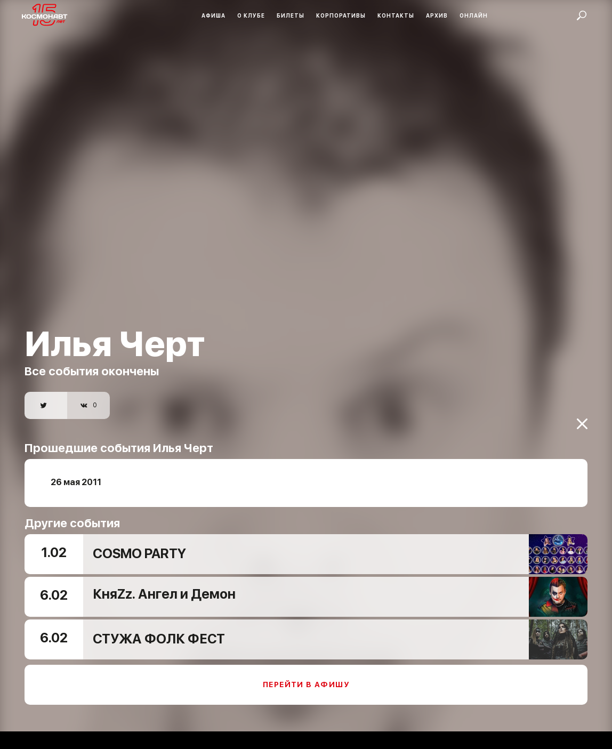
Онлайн (474, 15)
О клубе (251, 15)
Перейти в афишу (306, 678)
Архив (437, 15)
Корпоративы (341, 15)
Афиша (214, 15)
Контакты (395, 15)
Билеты (290, 15)
